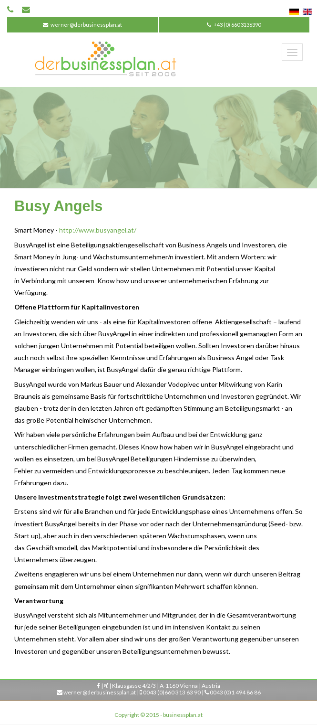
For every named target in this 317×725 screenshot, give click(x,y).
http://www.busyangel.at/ (97, 230)
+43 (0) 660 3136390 (237, 24)
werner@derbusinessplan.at (86, 24)
